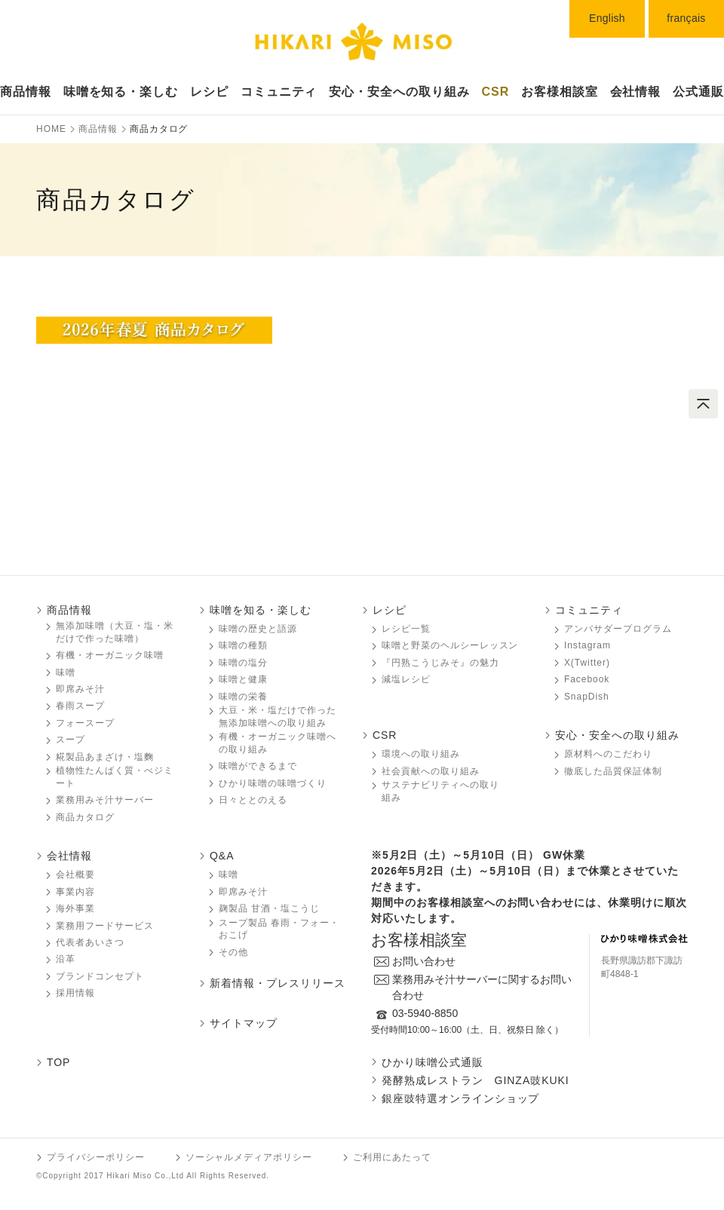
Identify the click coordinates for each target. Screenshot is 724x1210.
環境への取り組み (421, 754)
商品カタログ (85, 817)
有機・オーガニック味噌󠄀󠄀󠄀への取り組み (277, 743)
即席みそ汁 (80, 689)
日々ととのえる (253, 800)
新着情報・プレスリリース (277, 983)
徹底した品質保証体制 (613, 771)
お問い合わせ (424, 961)
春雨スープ (80, 705)
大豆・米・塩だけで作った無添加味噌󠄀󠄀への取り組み (277, 716)
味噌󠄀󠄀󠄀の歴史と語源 (258, 628)
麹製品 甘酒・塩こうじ (269, 908)
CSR (496, 91)
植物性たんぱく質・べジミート (114, 777)
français (686, 18)
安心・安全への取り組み (399, 91)
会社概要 (75, 874)
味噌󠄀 (228, 874)
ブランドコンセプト (100, 976)
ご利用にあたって (392, 1157)
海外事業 (75, 908)
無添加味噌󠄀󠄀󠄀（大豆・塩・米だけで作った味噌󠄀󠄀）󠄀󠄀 (114, 632)
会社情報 (635, 91)
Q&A (222, 856)
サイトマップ (244, 1023)
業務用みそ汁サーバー (105, 800)
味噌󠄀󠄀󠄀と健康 (243, 679)
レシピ (209, 91)
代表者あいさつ (90, 942)
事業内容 (75, 892)
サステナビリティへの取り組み (440, 791)
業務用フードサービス (105, 926)
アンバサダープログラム (618, 628)
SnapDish (586, 696)
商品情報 (25, 91)
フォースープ (85, 723)
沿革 (65, 959)
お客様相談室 (559, 91)
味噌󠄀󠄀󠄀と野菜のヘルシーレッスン (450, 645)
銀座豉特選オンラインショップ (460, 1098)
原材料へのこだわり (608, 754)
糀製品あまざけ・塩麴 (105, 757)
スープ (70, 739)
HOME (51, 129)
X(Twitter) (587, 662)
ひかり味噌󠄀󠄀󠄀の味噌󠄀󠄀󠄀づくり (273, 783)
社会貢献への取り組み (431, 771)
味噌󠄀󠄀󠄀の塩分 (243, 662)
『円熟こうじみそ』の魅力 (440, 662)
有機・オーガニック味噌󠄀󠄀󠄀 (110, 655)
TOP (58, 1062)
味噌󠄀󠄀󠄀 (65, 672)
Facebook (586, 679)
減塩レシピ (406, 679)
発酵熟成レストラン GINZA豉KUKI (475, 1080)
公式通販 (698, 91)
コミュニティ (279, 91)
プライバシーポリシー (96, 1157)
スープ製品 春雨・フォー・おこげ (279, 929)
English (607, 18)
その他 (233, 952)
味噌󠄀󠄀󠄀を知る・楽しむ (121, 91)
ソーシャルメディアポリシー (249, 1157)
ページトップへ (703, 403)
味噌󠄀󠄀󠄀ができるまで (258, 766)
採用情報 (75, 993)
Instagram (587, 645)
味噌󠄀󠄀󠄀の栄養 (243, 696)
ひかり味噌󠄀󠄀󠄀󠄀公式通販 (432, 1062)
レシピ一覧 (406, 628)
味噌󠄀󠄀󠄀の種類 (243, 645)
